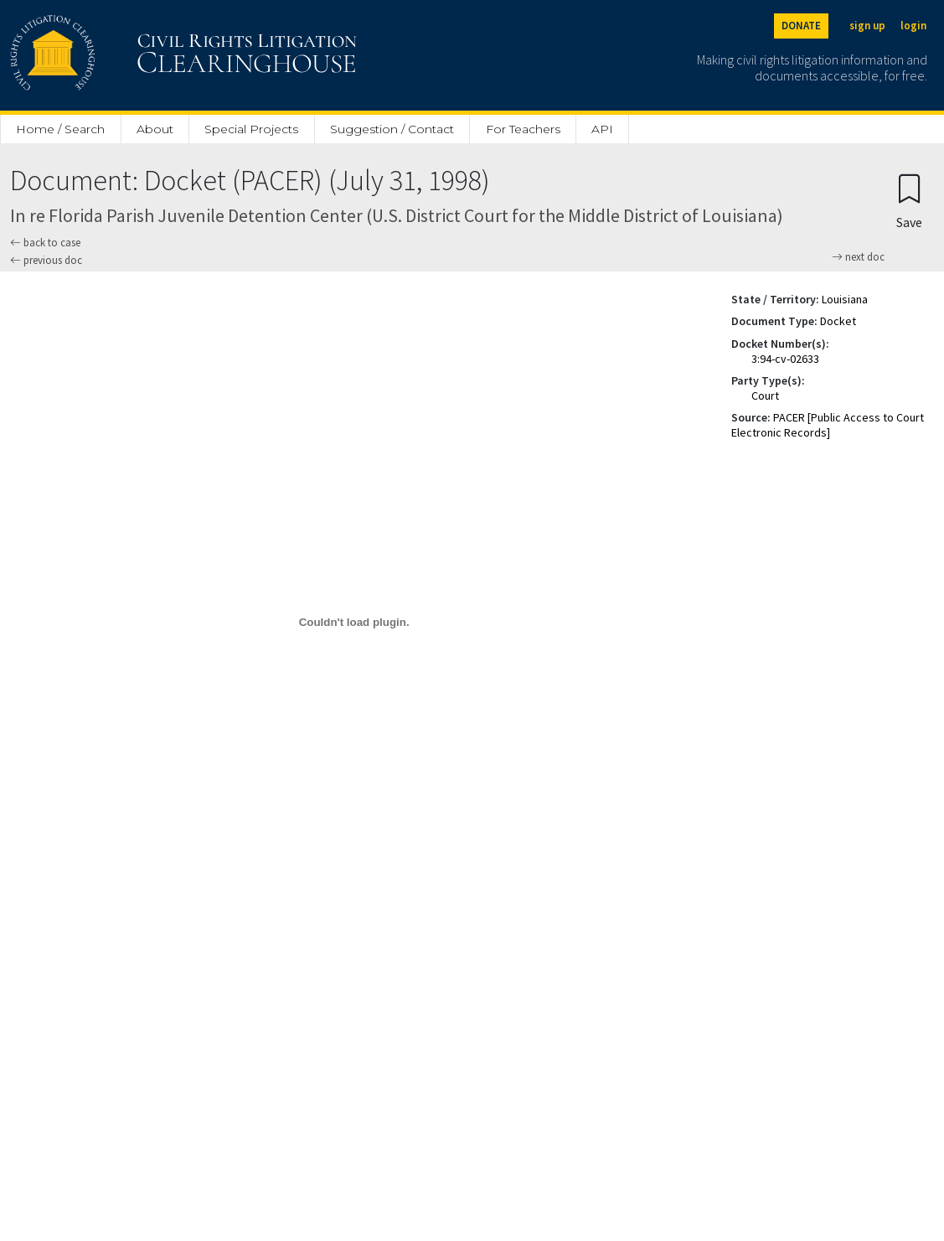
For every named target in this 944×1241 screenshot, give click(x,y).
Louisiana (845, 299)
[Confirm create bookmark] (909, 200)
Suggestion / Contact (392, 129)
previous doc (46, 260)
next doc (858, 257)
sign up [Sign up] (867, 25)
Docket (838, 320)
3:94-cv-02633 (785, 358)
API (602, 129)
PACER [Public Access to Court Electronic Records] (827, 425)
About (155, 129)
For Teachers (523, 129)
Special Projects (251, 129)
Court (765, 395)
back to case (45, 242)
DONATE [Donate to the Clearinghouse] (801, 25)
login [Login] (913, 25)
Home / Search (60, 129)
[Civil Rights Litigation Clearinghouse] (135, 55)
